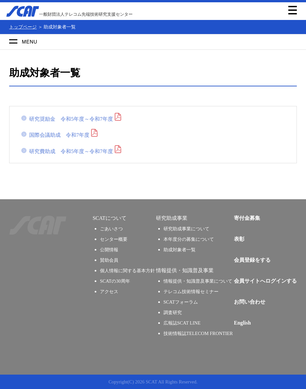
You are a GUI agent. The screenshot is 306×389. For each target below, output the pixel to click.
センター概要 (113, 239)
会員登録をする (252, 260)
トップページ (23, 26)
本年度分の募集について (188, 239)
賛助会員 (109, 260)
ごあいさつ (111, 228)
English (242, 323)
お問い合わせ (249, 302)
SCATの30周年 (115, 281)
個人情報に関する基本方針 (127, 270)
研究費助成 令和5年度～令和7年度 (71, 151)
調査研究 (172, 312)
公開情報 (109, 249)
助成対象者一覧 (179, 249)
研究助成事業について (186, 228)
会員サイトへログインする (265, 281)
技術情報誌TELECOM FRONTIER (198, 333)
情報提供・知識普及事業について (197, 281)
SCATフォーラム (180, 302)
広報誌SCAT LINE (182, 323)
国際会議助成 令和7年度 (59, 135)
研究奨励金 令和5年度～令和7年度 (71, 119)
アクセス (109, 291)
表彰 (239, 239)
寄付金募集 (247, 218)
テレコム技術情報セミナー (191, 291)
